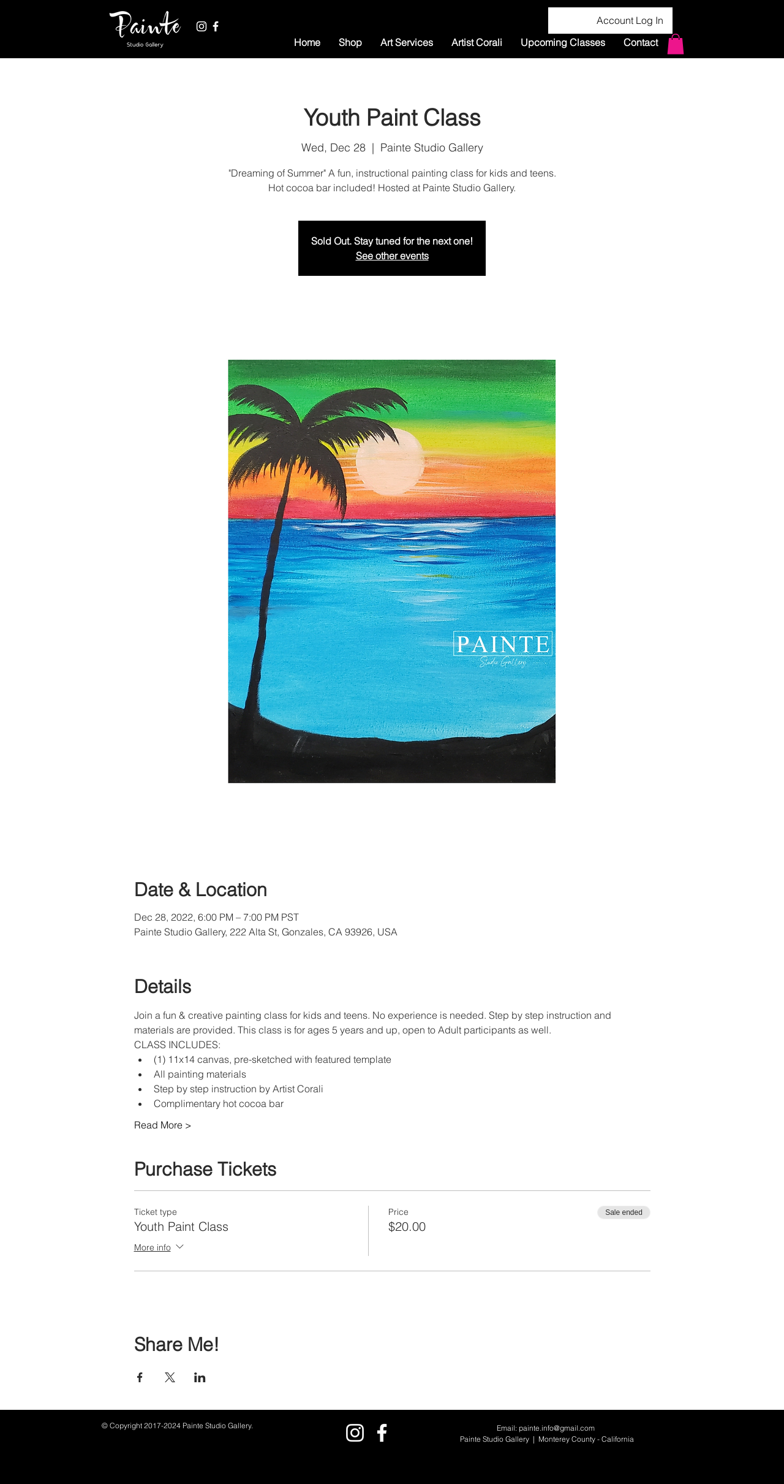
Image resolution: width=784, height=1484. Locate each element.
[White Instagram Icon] (201, 26)
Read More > (163, 1125)
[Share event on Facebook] (140, 1377)
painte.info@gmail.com (557, 1428)
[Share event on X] (170, 1377)
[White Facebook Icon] (215, 26)
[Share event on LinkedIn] (200, 1377)
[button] (406, 42)
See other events (392, 255)
